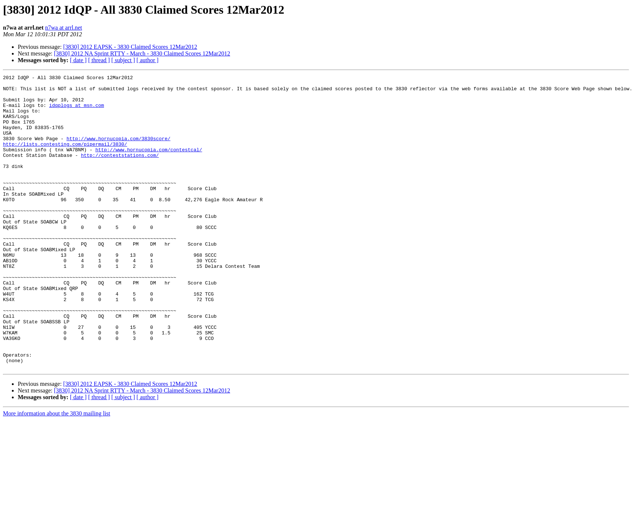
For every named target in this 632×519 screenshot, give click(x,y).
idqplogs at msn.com (76, 111)
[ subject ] (123, 60)
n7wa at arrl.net (63, 27)
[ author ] (148, 60)
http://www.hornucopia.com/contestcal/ (148, 165)
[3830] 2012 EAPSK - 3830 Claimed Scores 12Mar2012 (130, 47)
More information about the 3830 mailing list (56, 472)
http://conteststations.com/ (120, 171)
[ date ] (78, 60)
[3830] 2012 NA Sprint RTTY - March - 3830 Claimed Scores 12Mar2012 (142, 53)
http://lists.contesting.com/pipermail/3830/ (65, 158)
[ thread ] (99, 60)
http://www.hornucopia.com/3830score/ (119, 151)
